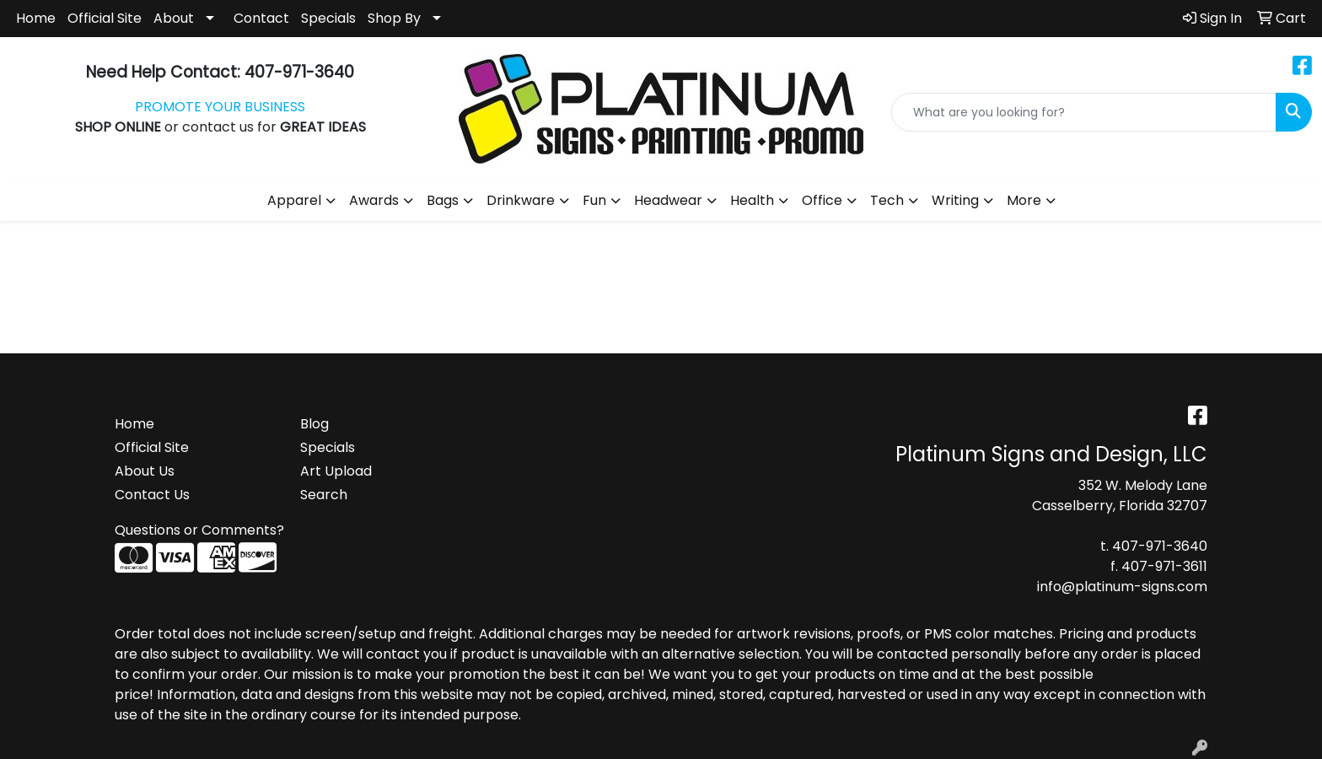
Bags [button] (443, 200)
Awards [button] (374, 200)
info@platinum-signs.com (1122, 586)
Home (36, 18)
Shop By (394, 18)
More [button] (1024, 200)
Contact (261, 18)
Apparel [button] (294, 200)
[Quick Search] (1083, 112)
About (173, 18)
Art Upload (336, 471)
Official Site (104, 18)
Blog (314, 423)
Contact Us (152, 494)
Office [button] (822, 200)
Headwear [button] (668, 200)
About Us (145, 471)
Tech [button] (887, 200)
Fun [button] (594, 200)
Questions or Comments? (199, 530)
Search (323, 494)
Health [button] (752, 200)
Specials (328, 18)
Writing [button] (955, 200)
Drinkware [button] (520, 200)
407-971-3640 (1159, 546)
